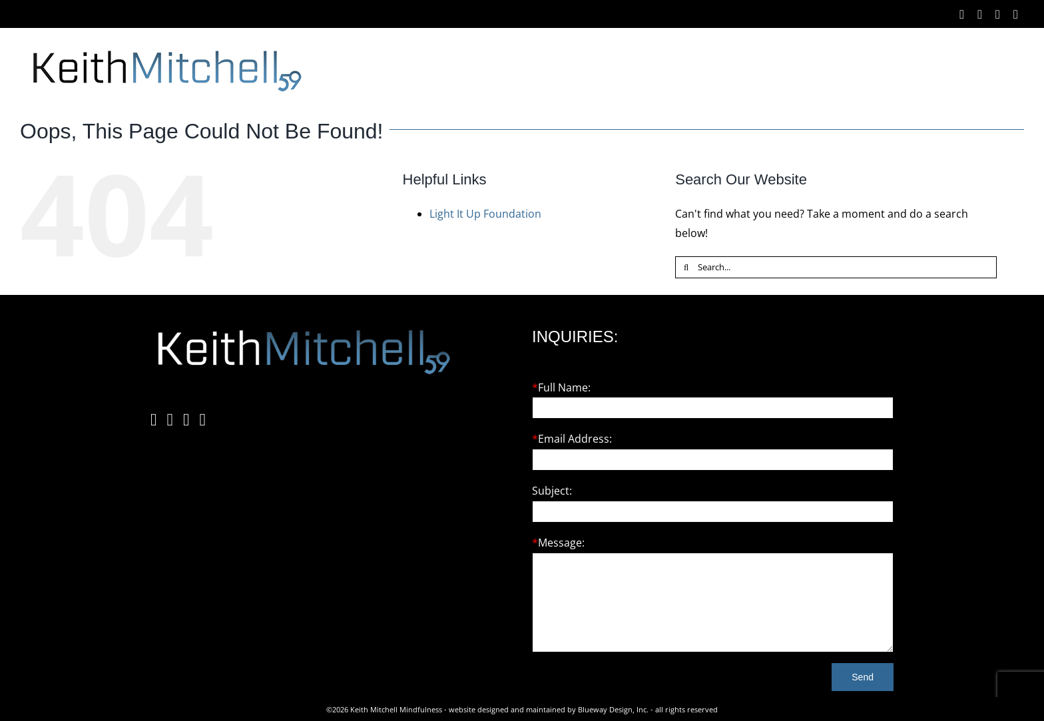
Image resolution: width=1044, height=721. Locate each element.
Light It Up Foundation (485, 213)
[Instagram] (170, 420)
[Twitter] (186, 420)
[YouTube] (203, 420)
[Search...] (836, 267)
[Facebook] (153, 420)
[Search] (686, 267)
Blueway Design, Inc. (613, 709)
